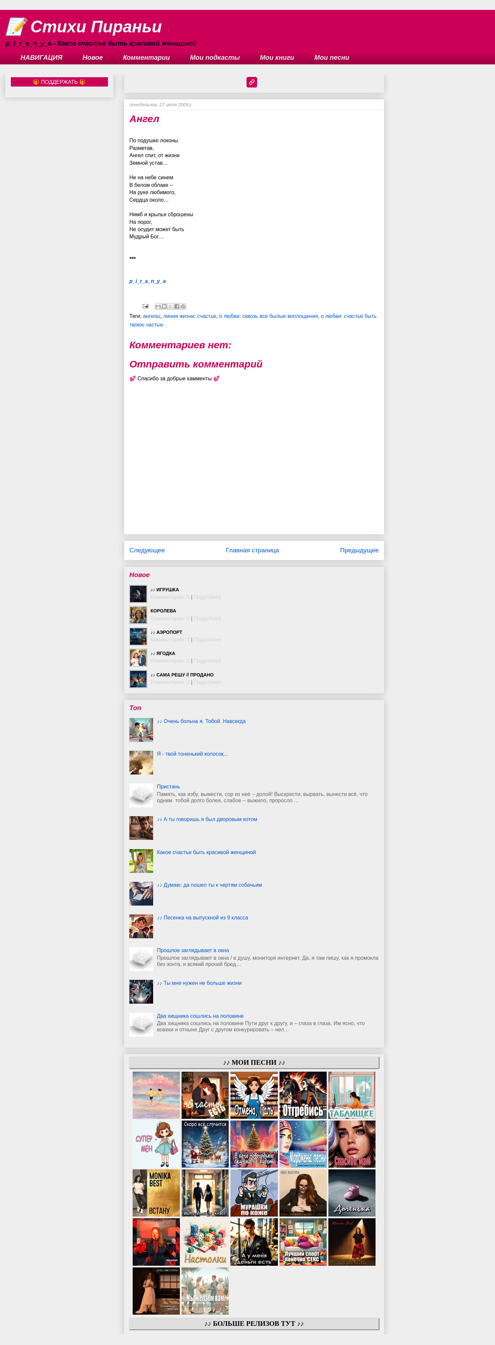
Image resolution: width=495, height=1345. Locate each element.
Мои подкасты (215, 57)
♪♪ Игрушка (164, 589)
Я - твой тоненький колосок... (192, 754)
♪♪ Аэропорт (166, 632)
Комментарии (146, 57)
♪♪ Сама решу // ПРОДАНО (182, 674)
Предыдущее (359, 550)
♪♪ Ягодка (162, 653)
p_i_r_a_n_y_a (147, 281)
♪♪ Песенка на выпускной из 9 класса (202, 917)
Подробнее (207, 597)
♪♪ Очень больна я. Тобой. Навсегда (201, 721)
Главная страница (252, 550)
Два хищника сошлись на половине (200, 1016)
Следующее (147, 550)
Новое (92, 57)
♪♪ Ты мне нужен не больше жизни (199, 983)
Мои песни (331, 57)
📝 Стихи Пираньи (83, 26)
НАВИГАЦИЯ (41, 57)
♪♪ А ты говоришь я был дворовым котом (207, 819)
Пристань (168, 786)
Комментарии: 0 (170, 597)
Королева (163, 610)
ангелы (151, 316)
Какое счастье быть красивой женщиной (206, 852)
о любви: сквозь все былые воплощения (268, 316)
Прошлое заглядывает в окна (193, 950)
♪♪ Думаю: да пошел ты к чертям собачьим (209, 885)
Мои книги (277, 57)
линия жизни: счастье (189, 316)
